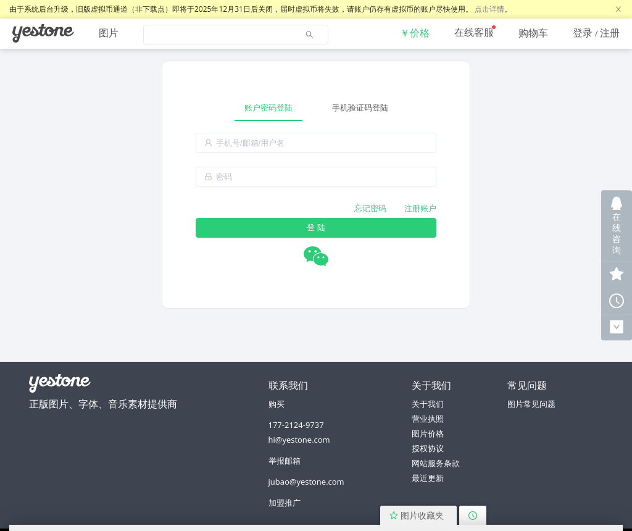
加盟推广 (284, 502)
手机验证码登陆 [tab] (360, 107)
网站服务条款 (436, 463)
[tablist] (316, 107)
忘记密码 (370, 208)
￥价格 (415, 33)
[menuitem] (43, 33)
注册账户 (420, 208)
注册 (610, 33)
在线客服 (474, 32)
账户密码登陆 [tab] (268, 107)
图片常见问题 (531, 403)
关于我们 (428, 403)
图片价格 (428, 433)
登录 (582, 33)
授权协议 (428, 448)
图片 (108, 33)
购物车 (533, 33)
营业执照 (428, 418)
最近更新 (428, 477)
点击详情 (489, 9)
